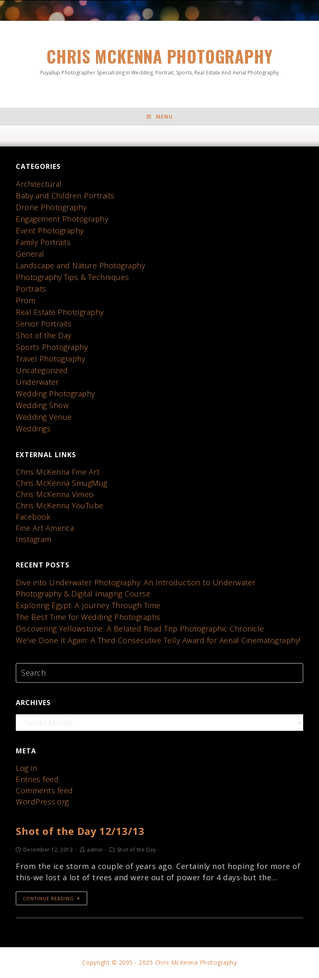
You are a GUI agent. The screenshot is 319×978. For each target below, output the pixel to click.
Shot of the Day (43, 335)
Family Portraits (43, 242)
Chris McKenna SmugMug (62, 483)
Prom (25, 300)
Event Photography (50, 230)
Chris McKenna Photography (159, 60)
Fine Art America (45, 528)
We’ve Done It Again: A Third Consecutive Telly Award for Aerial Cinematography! (158, 640)
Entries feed (37, 779)
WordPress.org (42, 802)
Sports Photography (52, 347)
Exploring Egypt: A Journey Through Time (88, 605)
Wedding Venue (44, 417)
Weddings (33, 428)
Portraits (31, 289)
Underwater (37, 382)
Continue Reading (51, 898)
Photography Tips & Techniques (72, 277)
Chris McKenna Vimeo (55, 494)
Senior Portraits (43, 324)
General (30, 254)
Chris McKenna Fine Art (57, 472)
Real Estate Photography (60, 312)
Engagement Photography (62, 219)
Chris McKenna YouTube (59, 505)
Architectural (39, 184)
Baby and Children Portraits (65, 196)
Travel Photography (50, 359)
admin (95, 849)
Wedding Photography (55, 394)
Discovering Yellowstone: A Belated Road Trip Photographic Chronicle (140, 629)
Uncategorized (42, 370)
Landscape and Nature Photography (80, 265)
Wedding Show (42, 405)
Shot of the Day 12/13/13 (80, 831)
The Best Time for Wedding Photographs (88, 617)
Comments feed (44, 790)
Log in (26, 768)
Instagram (34, 539)
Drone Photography (51, 207)
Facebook (33, 517)
